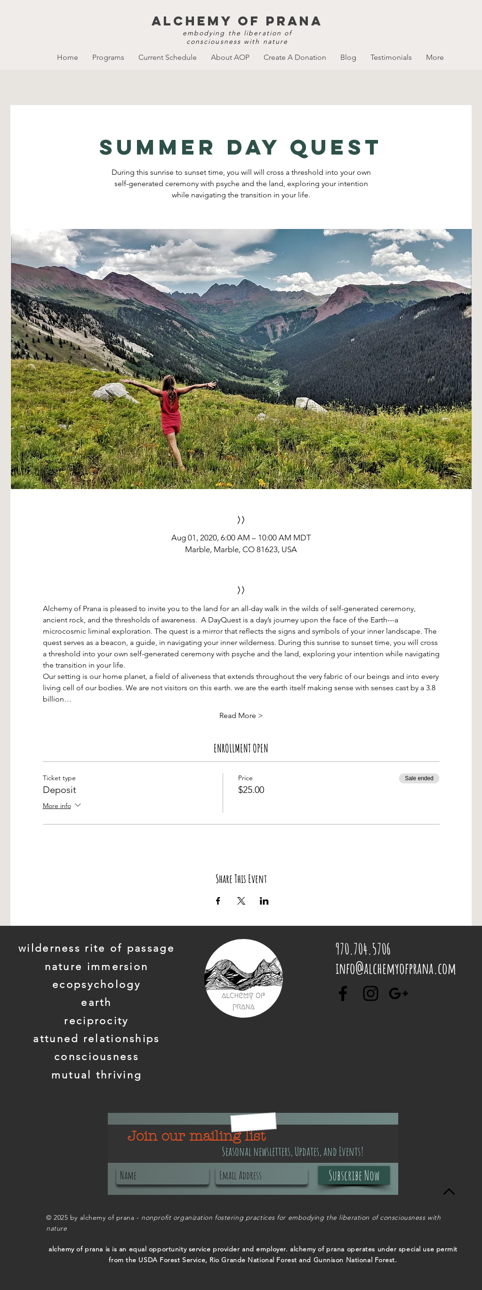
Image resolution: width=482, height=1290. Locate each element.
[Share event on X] (241, 901)
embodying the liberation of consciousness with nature (237, 37)
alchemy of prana (237, 21)
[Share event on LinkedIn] (264, 901)
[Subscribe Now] (354, 1175)
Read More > (241, 715)
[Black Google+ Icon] (398, 993)
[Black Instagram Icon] (371, 993)
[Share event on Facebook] (218, 901)
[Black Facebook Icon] (343, 993)
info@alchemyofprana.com (396, 968)
